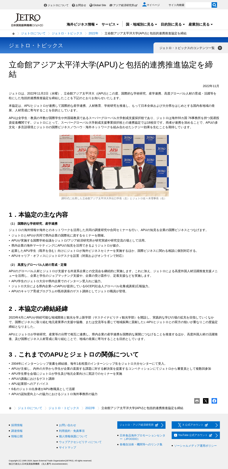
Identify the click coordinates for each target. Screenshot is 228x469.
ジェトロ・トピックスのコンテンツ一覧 (191, 48)
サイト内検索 (176, 5)
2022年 (93, 33)
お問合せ (81, 5)
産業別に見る (201, 24)
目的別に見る (173, 24)
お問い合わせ (67, 425)
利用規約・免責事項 (72, 430)
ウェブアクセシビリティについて (80, 442)
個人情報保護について (73, 436)
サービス (110, 24)
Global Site (99, 5)
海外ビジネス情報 (82, 24)
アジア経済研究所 (125, 5)
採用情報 (17, 425)
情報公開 (17, 436)
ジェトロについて (58, 5)
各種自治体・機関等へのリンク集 (141, 444)
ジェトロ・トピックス (67, 33)
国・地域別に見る (141, 24)
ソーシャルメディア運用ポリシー (195, 445)
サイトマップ (67, 447)
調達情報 (17, 430)
